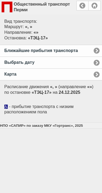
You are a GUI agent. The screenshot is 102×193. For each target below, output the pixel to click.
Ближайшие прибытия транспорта (41, 50)
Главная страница (94, 5)
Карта (10, 74)
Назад (82, 5)
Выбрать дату (19, 62)
